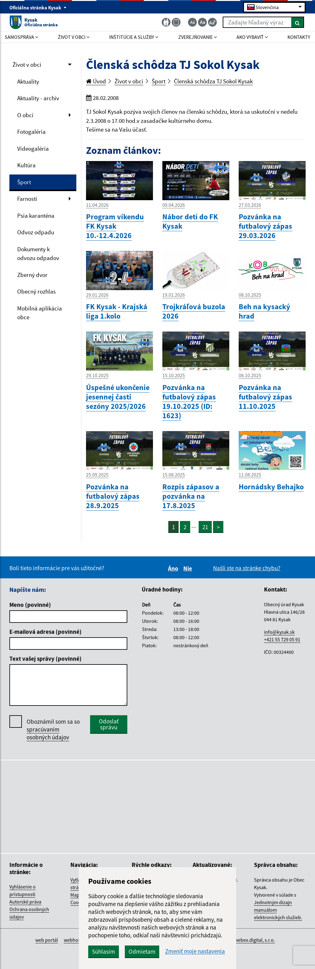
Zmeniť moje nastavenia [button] (195, 951)
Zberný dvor (32, 275)
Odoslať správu (109, 724)
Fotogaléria (31, 131)
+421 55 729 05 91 (282, 639)
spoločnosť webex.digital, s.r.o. (242, 940)
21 (205, 527)
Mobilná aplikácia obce (39, 313)
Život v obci (27, 64)
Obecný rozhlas (36, 291)
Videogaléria (33, 148)
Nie (188, 568)
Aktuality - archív (38, 98)
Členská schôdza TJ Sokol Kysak (213, 81)
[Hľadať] (297, 22)
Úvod (96, 81)
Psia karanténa (35, 215)
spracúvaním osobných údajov (48, 733)
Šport (24, 182)
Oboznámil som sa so (53, 729)
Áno (174, 568)
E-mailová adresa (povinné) (45, 631)
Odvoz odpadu (35, 232)
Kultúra (26, 165)
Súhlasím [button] (103, 951)
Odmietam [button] (142, 951)
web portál (46, 940)
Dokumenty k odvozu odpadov (38, 253)
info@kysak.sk (279, 632)
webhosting (76, 940)
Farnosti (27, 198)
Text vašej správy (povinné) (45, 658)
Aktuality (28, 81)
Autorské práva (25, 902)
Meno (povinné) (30, 604)
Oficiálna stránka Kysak (38, 7)
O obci (25, 115)
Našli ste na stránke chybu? (246, 568)
